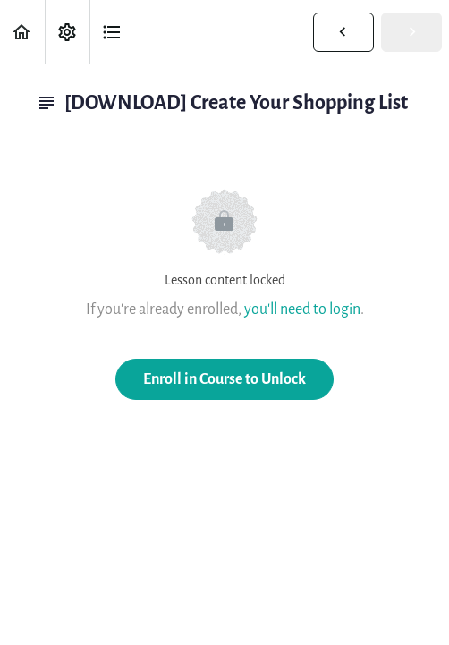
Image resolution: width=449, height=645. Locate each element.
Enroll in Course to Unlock (224, 378)
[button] (22, 32)
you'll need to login (302, 309)
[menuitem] (67, 32)
